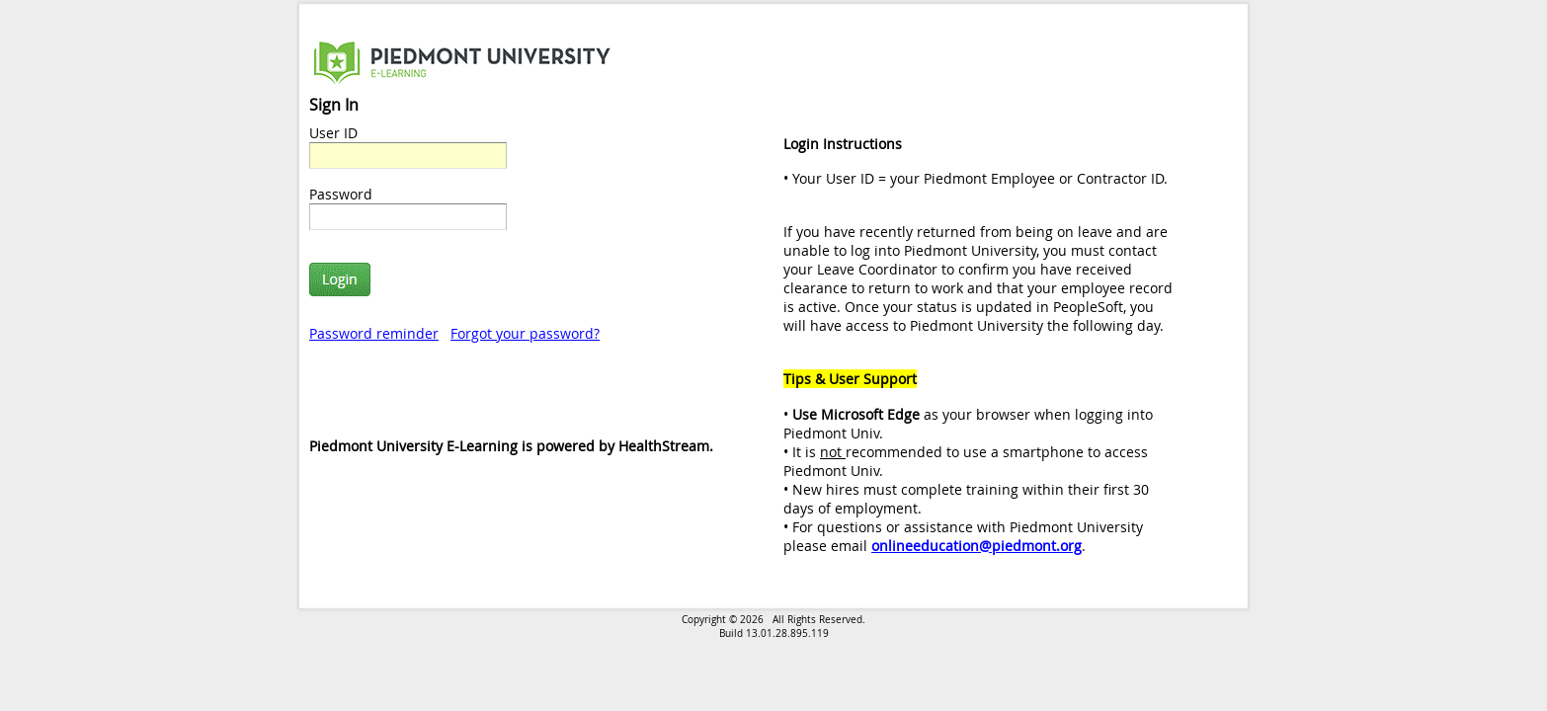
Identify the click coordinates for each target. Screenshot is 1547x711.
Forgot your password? (525, 333)
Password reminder (374, 333)
